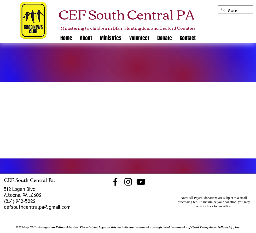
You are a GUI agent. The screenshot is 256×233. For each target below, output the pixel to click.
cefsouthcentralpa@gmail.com (37, 207)
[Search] (235, 11)
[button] (110, 38)
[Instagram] (128, 182)
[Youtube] (141, 182)
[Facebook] (115, 182)
